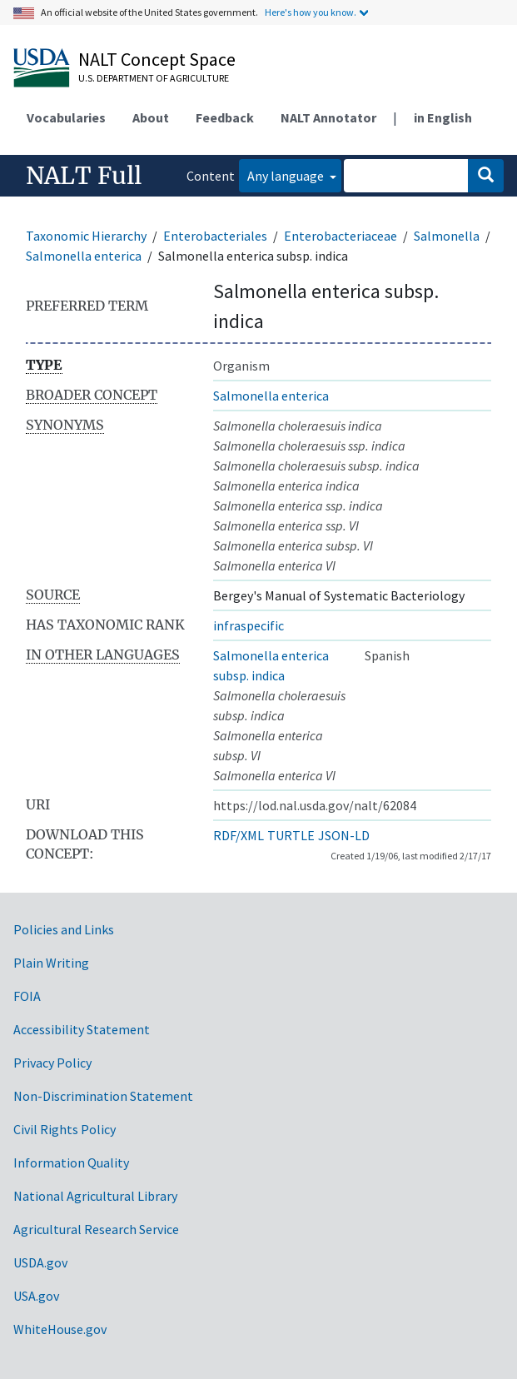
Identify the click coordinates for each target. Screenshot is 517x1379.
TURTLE (291, 835)
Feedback (225, 117)
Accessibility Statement (81, 1029)
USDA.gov (40, 1262)
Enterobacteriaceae (340, 235)
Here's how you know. (310, 12)
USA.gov (36, 1295)
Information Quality (71, 1162)
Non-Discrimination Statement (103, 1096)
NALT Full (84, 176)
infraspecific (248, 625)
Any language (286, 175)
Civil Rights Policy (64, 1129)
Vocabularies (66, 117)
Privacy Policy (52, 1062)
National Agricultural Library (95, 1195)
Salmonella (447, 235)
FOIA (27, 996)
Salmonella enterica (84, 255)
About (150, 117)
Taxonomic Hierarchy (86, 235)
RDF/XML (238, 835)
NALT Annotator (328, 117)
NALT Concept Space (157, 59)
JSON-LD (344, 835)
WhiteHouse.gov (60, 1329)
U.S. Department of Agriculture (153, 78)
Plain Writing (51, 962)
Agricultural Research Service (96, 1229)
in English (443, 117)
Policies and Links (63, 929)
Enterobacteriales (215, 235)
